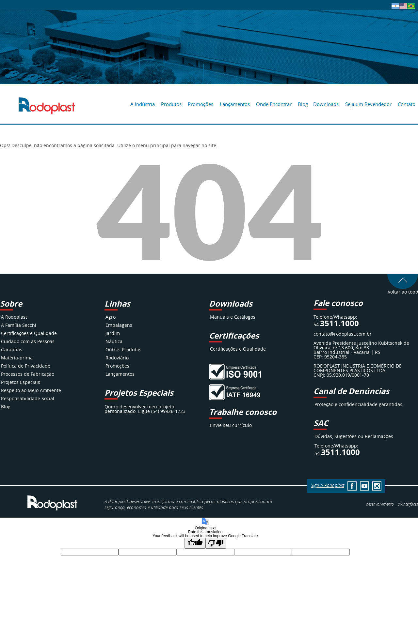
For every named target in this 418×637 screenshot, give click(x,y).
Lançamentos (235, 104)
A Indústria (142, 104)
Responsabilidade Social (27, 398)
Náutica (113, 341)
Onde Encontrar (274, 104)
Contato (406, 104)
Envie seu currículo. (231, 425)
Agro (110, 317)
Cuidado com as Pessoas (28, 341)
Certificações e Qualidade (29, 333)
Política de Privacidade (25, 366)
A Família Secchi (18, 325)
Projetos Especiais (20, 382)
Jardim (112, 333)
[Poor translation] (215, 543)
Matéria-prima (17, 358)
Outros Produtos (123, 349)
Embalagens (118, 325)
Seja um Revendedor (368, 104)
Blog (303, 104)
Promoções (200, 104)
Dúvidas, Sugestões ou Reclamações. (354, 436)
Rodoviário (117, 358)
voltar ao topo (402, 289)
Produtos (171, 104)
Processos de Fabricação (27, 374)
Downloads (326, 104)
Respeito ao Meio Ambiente (31, 390)
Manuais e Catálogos (232, 317)
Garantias (11, 349)
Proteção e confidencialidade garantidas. (359, 404)
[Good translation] (195, 543)
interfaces (408, 504)
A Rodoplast (14, 317)
